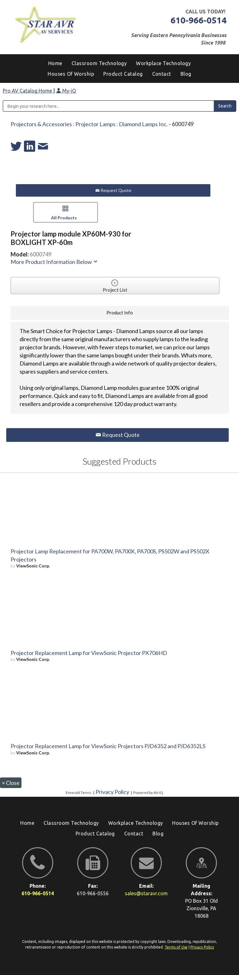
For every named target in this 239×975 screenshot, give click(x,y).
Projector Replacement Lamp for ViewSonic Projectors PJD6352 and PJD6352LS (108, 746)
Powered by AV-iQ (148, 792)
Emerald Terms (78, 792)
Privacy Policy (112, 791)
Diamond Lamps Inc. (143, 124)
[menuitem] (186, 74)
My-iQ (66, 90)
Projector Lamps (95, 124)
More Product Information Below (54, 261)
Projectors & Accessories (41, 124)
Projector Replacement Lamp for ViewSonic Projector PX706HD (89, 652)
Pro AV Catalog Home (28, 90)
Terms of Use (176, 947)
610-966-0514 (199, 20)
